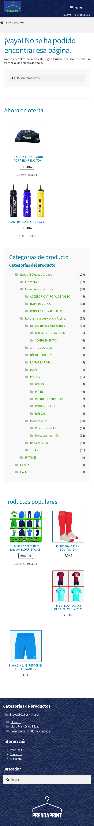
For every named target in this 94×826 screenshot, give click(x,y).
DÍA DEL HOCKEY (41, 355)
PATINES (30, 457)
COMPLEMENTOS (46, 340)
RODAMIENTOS (45, 406)
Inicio (8, 22)
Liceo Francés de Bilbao (40, 289)
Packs (33, 369)
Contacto (16, 754)
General (25, 465)
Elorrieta (31, 282)
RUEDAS (40, 413)
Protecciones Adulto (48, 428)
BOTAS (39, 384)
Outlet (24, 472)
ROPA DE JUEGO (40, 304)
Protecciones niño (47, 435)
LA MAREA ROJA (40, 362)
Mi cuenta (16, 758)
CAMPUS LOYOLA (41, 347)
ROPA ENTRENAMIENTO (46, 311)
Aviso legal (16, 750)
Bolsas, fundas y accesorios (47, 325)
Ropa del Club (39, 443)
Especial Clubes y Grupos (36, 274)
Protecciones (38, 421)
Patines (35, 377)
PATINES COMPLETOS (49, 399)
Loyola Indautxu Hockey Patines (45, 318)
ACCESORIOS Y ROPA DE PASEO (50, 296)
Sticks (34, 450)
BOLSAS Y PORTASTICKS (50, 333)
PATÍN (39, 391)
